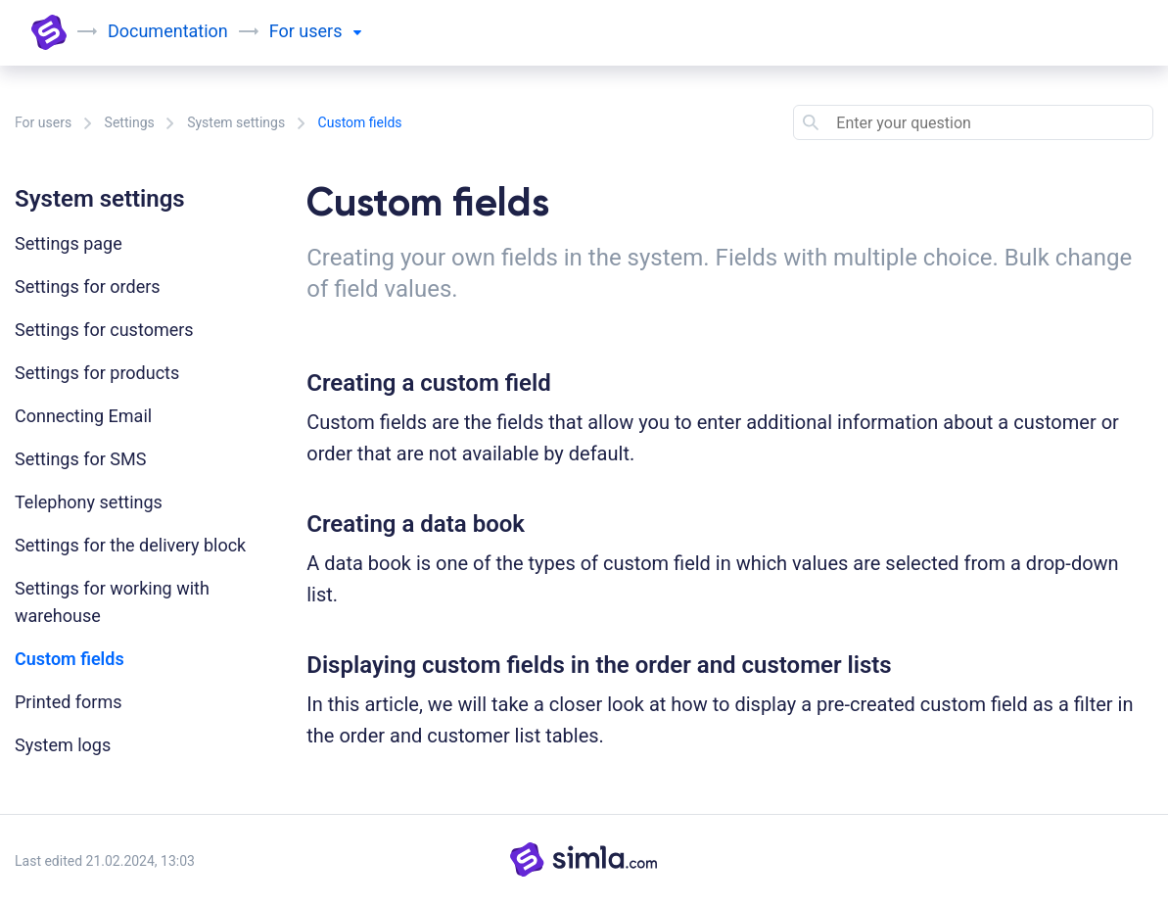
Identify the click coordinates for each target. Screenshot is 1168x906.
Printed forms (68, 701)
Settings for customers (104, 329)
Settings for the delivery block (130, 545)
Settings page (68, 243)
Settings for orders (88, 286)
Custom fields (69, 658)
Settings (130, 122)
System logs (63, 745)
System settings (236, 122)
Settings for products (97, 372)
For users (43, 122)
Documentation (168, 31)
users (330, 31)
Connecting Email (83, 415)
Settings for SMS (80, 459)
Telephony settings (89, 502)
